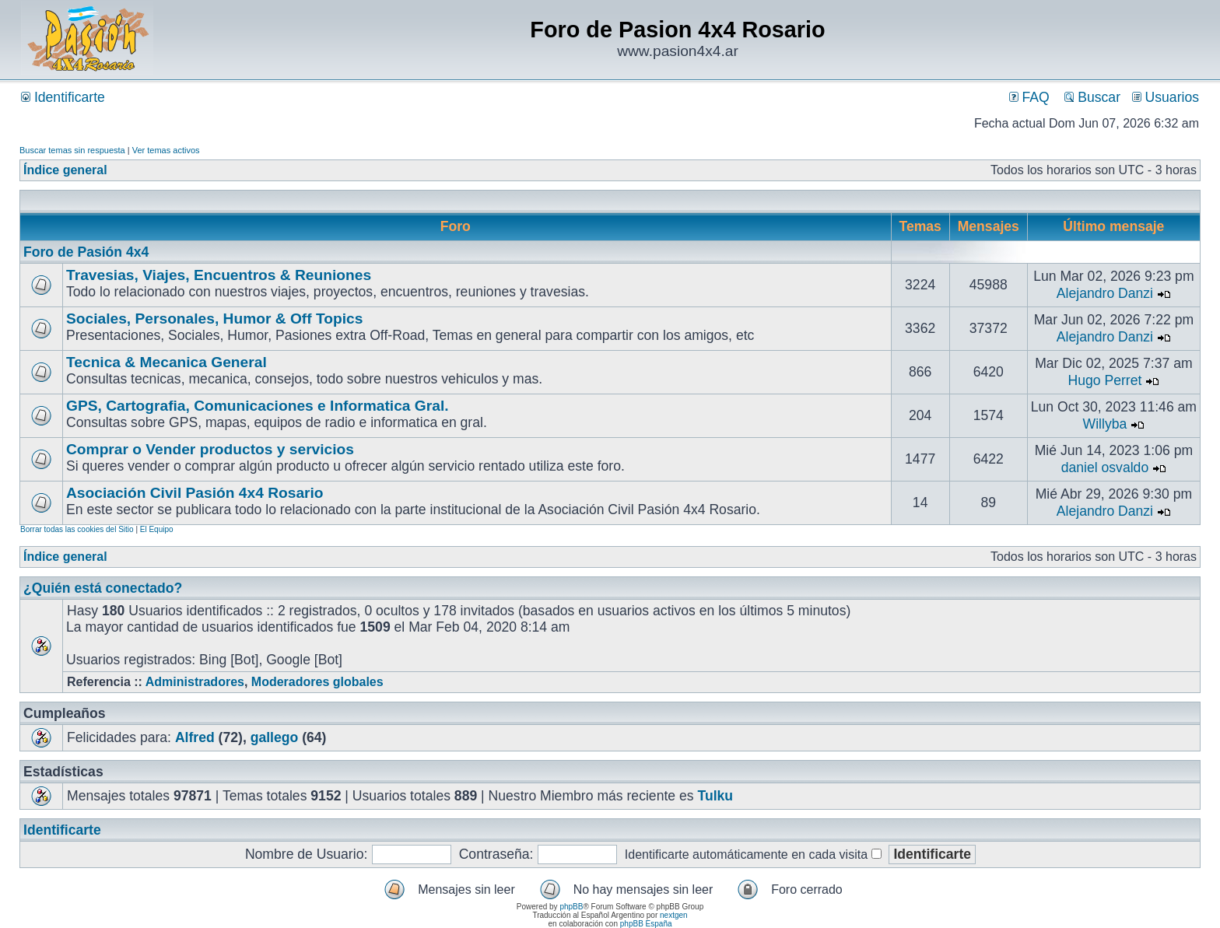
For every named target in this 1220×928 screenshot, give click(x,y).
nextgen (674, 915)
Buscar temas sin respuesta (72, 150)
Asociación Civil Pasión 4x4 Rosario (195, 493)
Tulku (715, 796)
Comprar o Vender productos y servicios (210, 449)
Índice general (65, 170)
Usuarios (1165, 97)
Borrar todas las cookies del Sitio (77, 529)
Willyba (1105, 424)
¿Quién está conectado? (102, 588)
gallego (275, 737)
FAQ (1029, 97)
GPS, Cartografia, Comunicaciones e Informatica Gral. (257, 405)
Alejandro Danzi (1105, 293)
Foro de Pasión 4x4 (86, 252)
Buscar (1092, 97)
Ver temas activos (166, 150)
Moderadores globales (317, 681)
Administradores (194, 681)
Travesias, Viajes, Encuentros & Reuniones (218, 275)
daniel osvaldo (1105, 467)
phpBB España (646, 923)
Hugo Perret (1105, 380)
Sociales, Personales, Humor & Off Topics (214, 318)
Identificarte (63, 97)
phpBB (571, 906)
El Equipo (157, 529)
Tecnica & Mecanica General (166, 362)
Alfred (195, 737)
